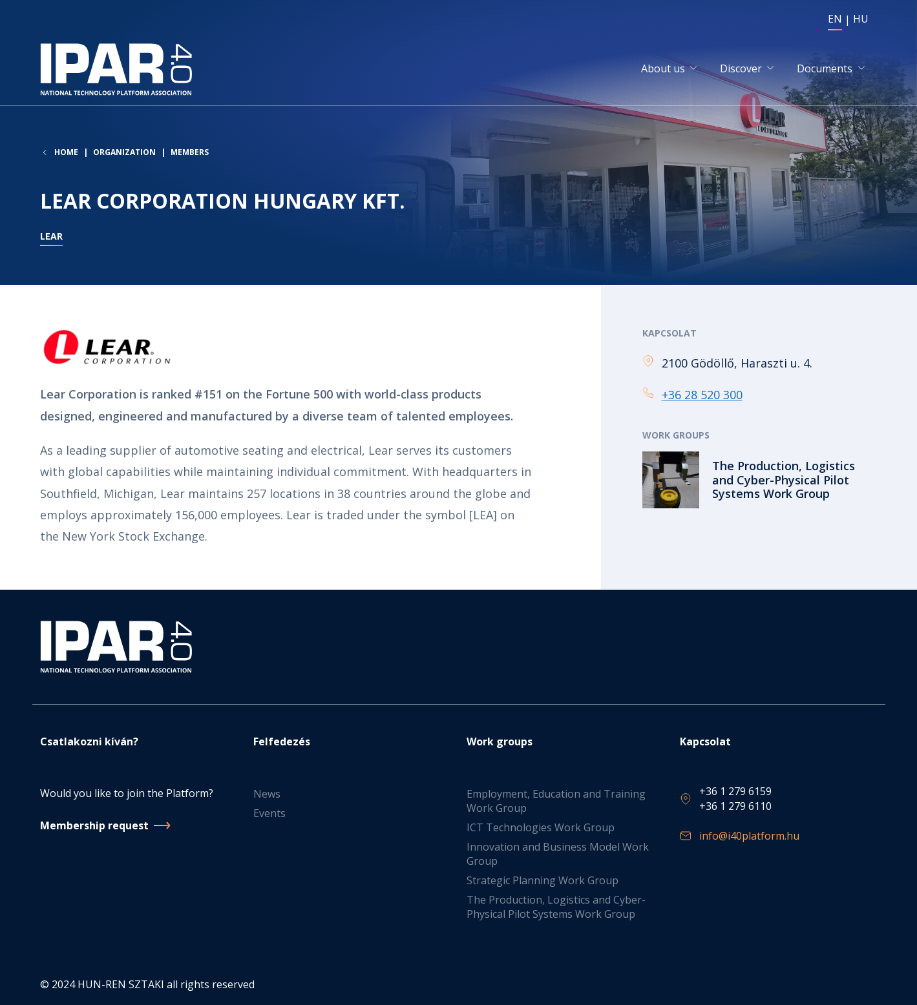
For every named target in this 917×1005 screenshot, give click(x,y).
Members (190, 154)
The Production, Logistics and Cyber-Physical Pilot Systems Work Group (556, 907)
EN (835, 19)
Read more (760, 481)
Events (269, 814)
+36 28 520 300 (702, 396)
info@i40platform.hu (749, 836)
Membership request (94, 825)
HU (861, 19)
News (266, 794)
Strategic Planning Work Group (542, 881)
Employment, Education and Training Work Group (556, 801)
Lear (51, 239)
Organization (124, 154)
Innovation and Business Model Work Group (558, 854)
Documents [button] (824, 70)
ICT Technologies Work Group (541, 828)
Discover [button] (741, 70)
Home (66, 154)
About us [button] (663, 70)
